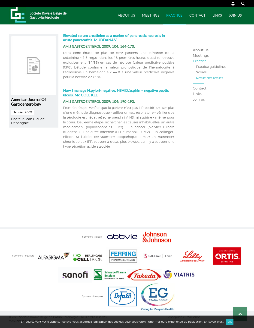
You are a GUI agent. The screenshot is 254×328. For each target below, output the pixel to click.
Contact (197, 15)
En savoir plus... (214, 321)
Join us (235, 15)
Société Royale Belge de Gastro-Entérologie (48, 15)
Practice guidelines (211, 67)
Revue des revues (209, 78)
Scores (201, 72)
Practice (174, 15)
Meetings (150, 15)
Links (217, 15)
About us (126, 15)
